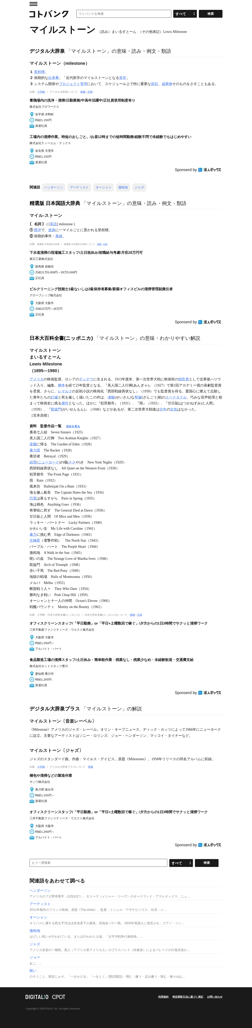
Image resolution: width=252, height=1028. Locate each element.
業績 (58, 236)
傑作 (65, 403)
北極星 (35, 540)
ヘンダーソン (53, 187)
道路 (51, 230)
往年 (163, 409)
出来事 (53, 78)
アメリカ (37, 379)
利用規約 (163, 996)
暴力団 (35, 450)
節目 (154, 84)
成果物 (167, 84)
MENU (33, 4)
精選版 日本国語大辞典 (55, 203)
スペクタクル (176, 397)
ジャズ (139, 187)
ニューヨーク (48, 462)
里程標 (39, 72)
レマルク (65, 391)
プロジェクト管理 (73, 84)
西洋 (37, 230)
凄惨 (111, 397)
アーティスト (79, 187)
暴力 (33, 535)
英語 (53, 224)
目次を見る (73, 426)
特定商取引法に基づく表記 (187, 996)
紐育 (33, 462)
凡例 (90, 91)
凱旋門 (56, 409)
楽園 (33, 444)
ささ (72, 462)
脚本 (61, 385)
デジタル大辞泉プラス (55, 708)
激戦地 (123, 187)
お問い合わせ (214, 996)
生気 (173, 409)
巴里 (33, 498)
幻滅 (54, 397)
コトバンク (49, 14)
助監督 (183, 379)
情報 (82, 91)
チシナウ (86, 379)
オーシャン (103, 187)
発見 (122, 78)
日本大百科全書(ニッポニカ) (61, 338)
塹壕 (138, 397)
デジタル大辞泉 (47, 51)
